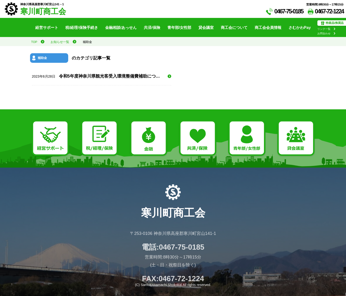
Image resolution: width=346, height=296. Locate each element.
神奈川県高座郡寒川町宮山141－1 (42, 4)
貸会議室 (206, 27)
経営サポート (46, 27)
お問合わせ (324, 33)
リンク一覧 (324, 28)
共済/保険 (152, 27)
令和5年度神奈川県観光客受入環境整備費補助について (100, 76)
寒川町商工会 (43, 12)
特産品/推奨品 (332, 23)
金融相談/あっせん (121, 27)
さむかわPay (300, 27)
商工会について (234, 27)
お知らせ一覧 (60, 42)
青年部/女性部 (179, 27)
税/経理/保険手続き (81, 27)
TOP (34, 42)
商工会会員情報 (268, 27)
